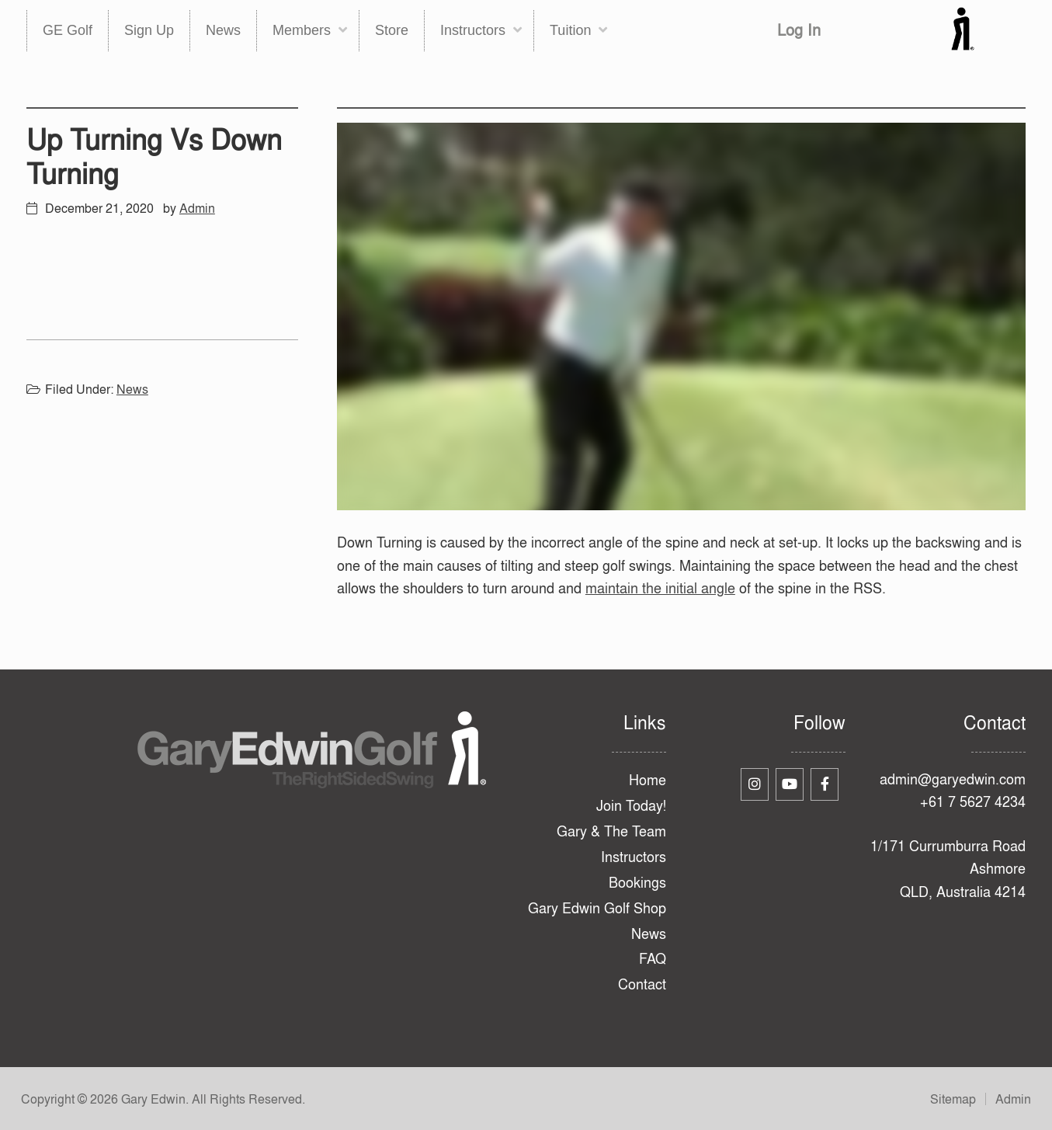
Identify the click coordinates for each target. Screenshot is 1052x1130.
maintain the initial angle (660, 588)
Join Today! (631, 805)
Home (647, 780)
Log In (799, 29)
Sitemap (953, 1099)
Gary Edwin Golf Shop (597, 908)
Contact (642, 984)
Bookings (637, 882)
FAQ (652, 958)
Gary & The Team (611, 831)
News (132, 389)
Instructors (633, 857)
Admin (1013, 1099)
